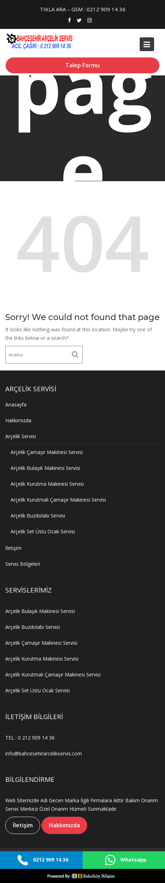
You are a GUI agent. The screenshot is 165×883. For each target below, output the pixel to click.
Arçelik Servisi (22, 437)
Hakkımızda (20, 422)
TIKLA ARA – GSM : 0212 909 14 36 (83, 9)
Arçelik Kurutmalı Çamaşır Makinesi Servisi (59, 499)
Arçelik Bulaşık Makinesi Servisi (46, 468)
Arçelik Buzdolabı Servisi (39, 514)
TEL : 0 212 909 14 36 (32, 737)
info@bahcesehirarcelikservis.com (45, 752)
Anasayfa (18, 407)
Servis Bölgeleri (25, 561)
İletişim (16, 545)
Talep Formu (82, 65)
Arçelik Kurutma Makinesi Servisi (48, 483)
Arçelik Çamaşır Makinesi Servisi (47, 452)
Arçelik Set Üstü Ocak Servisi (44, 529)
